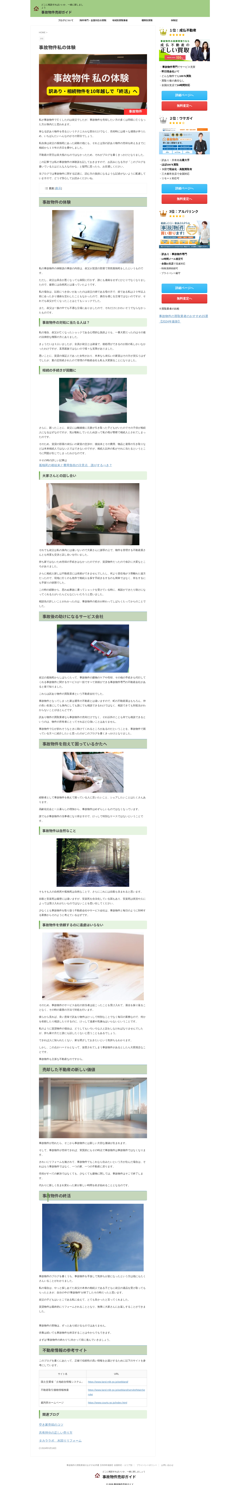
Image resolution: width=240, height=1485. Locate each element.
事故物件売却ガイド (56, 12)
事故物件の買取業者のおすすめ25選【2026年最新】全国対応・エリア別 (99, 1461)
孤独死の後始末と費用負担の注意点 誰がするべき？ (69, 464)
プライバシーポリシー (147, 1461)
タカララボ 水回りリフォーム (57, 1437)
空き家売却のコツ (49, 1422)
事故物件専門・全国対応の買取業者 (93, 20)
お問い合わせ (167, 1461)
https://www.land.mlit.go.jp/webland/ (108, 1380)
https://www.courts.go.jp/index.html (107, 1401)
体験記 (174, 20)
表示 (57, 188)
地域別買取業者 (120, 20)
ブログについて (66, 20)
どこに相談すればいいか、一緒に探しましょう (123, 1467)
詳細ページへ (184, 94)
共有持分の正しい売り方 (53, 1429)
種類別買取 (147, 20)
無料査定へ (184, 104)
